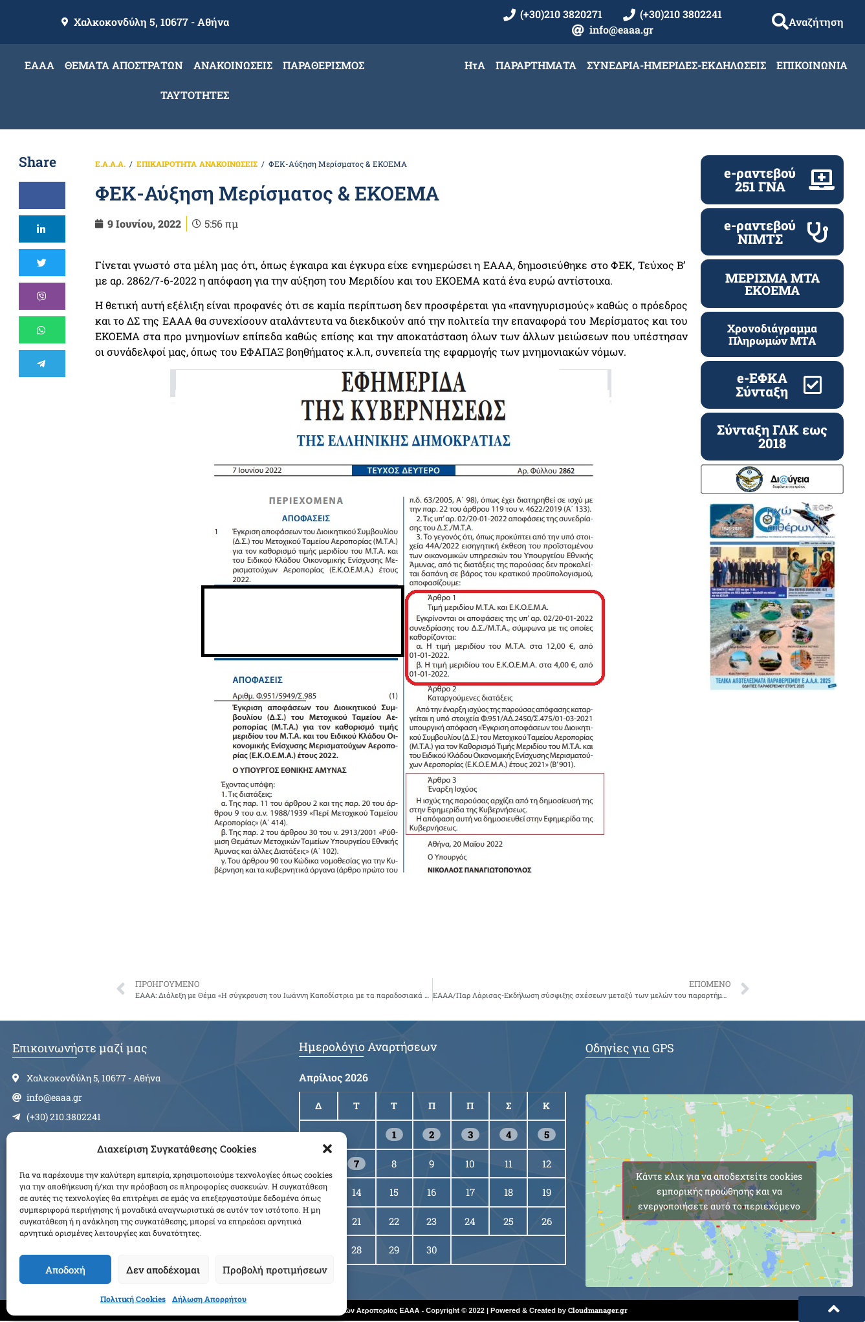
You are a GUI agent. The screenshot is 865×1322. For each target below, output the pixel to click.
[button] (327, 1148)
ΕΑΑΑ (39, 65)
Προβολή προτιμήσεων (275, 1269)
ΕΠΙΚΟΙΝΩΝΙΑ (812, 65)
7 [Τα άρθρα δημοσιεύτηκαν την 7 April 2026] (356, 1163)
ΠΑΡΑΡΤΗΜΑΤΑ (536, 65)
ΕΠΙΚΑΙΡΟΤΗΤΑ (167, 163)
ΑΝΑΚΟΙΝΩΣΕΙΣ (232, 65)
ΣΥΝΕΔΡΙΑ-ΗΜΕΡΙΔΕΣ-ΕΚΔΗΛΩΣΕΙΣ (676, 65)
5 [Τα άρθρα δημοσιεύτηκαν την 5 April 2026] (546, 1134)
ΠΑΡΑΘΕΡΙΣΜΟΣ (323, 65)
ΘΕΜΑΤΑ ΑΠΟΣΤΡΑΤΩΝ (124, 65)
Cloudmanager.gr (598, 1310)
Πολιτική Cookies (133, 1299)
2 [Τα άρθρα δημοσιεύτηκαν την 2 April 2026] (431, 1134)
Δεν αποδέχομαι (163, 1269)
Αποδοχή (65, 1269)
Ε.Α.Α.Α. (110, 163)
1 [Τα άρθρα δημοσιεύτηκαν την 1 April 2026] (394, 1134)
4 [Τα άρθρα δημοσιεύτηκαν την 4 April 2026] (508, 1134)
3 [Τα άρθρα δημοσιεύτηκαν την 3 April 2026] (470, 1134)
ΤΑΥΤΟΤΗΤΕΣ (194, 95)
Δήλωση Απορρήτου (209, 1299)
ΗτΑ (475, 65)
